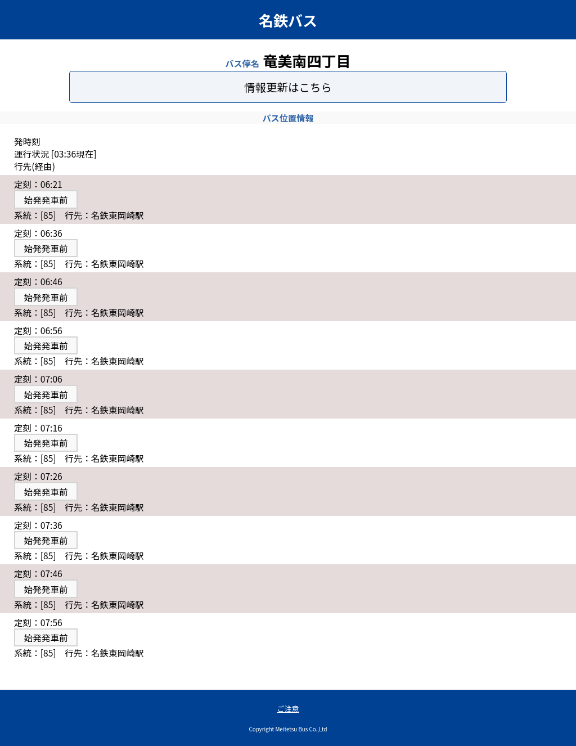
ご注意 (288, 708)
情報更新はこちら (288, 87)
